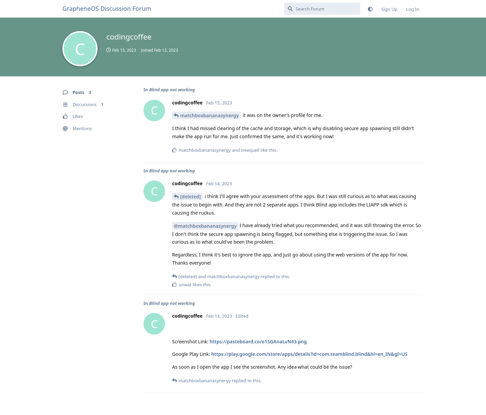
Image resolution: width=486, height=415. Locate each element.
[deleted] (190, 196)
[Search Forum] (322, 9)
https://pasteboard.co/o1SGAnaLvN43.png (258, 341)
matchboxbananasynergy (209, 115)
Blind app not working (172, 90)
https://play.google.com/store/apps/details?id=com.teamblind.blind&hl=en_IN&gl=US (309, 354)
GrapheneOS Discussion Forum (106, 8)
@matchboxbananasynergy (205, 226)
